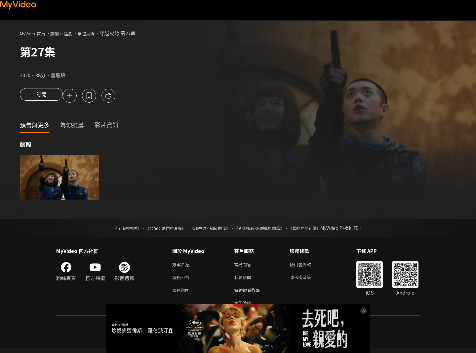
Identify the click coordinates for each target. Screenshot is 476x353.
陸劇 (75, 33)
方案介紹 (182, 265)
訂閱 (41, 96)
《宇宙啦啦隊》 (114, 229)
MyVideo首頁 (35, 33)
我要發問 (244, 279)
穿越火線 (94, 33)
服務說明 (182, 293)
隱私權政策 (306, 279)
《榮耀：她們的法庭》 (158, 229)
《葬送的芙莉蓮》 (317, 229)
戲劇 (60, 33)
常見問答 (244, 265)
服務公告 (182, 279)
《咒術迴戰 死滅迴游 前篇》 (265, 229)
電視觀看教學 (249, 293)
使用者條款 (306, 265)
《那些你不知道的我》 (209, 229)
